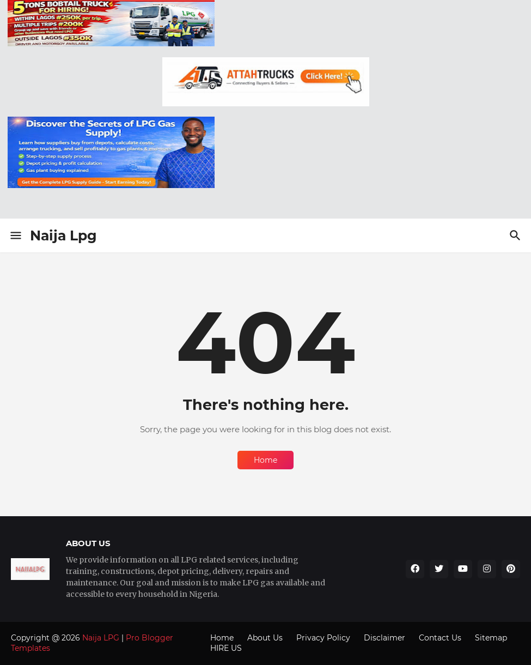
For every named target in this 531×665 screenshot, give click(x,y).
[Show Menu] (15, 235)
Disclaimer (384, 638)
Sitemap (491, 638)
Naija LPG (100, 638)
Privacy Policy (323, 638)
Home (265, 460)
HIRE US (226, 648)
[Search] (516, 235)
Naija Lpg (63, 235)
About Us (265, 638)
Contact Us (440, 638)
